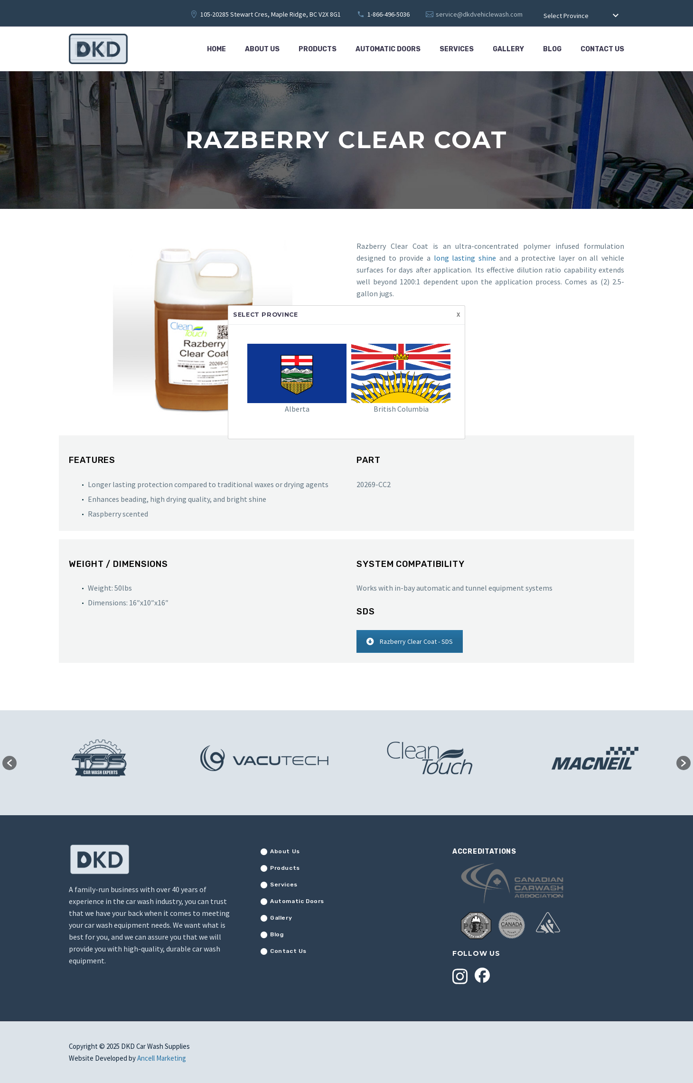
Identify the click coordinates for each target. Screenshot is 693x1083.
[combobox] (581, 16)
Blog (552, 49)
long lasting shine (465, 258)
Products (318, 49)
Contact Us (602, 49)
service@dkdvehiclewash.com (479, 14)
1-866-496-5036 (388, 14)
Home (216, 49)
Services (457, 49)
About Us (262, 49)
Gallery (508, 49)
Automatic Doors (388, 49)
